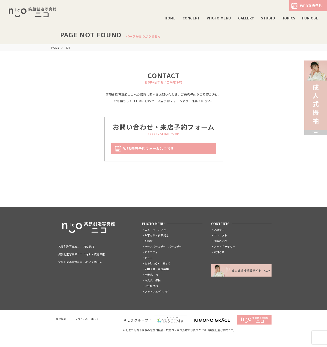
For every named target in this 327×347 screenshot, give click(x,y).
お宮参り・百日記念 (157, 235)
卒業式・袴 (151, 274)
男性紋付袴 (151, 286)
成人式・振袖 (153, 280)
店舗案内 (219, 229)
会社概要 (61, 318)
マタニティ (151, 252)
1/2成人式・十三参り (158, 263)
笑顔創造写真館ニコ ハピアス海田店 (80, 262)
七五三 (149, 257)
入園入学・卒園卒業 (157, 269)
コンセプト (220, 235)
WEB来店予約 (311, 5)
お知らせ (219, 252)
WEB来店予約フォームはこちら (148, 148)
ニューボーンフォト (157, 229)
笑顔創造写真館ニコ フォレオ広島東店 (81, 254)
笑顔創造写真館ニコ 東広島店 (76, 246)
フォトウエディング (157, 291)
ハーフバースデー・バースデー (163, 246)
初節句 (149, 241)
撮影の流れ (220, 241)
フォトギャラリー (224, 246)
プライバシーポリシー (88, 318)
